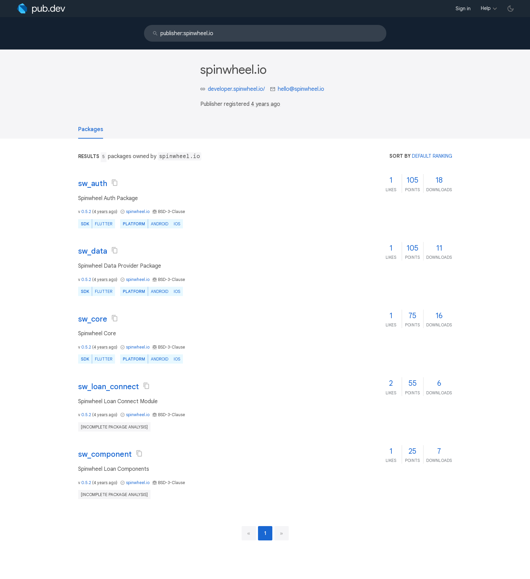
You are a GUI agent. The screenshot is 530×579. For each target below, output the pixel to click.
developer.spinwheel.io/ (236, 89)
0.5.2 (86, 211)
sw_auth (92, 183)
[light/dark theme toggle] (510, 8)
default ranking (432, 156)
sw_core (92, 319)
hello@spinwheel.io (301, 89)
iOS (177, 223)
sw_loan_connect (108, 386)
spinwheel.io (137, 211)
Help (486, 8)
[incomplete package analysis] (114, 426)
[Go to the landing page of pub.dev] (41, 8)
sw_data (92, 251)
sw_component (105, 454)
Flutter (103, 223)
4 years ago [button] (265, 104)
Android (159, 223)
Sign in (463, 8)
